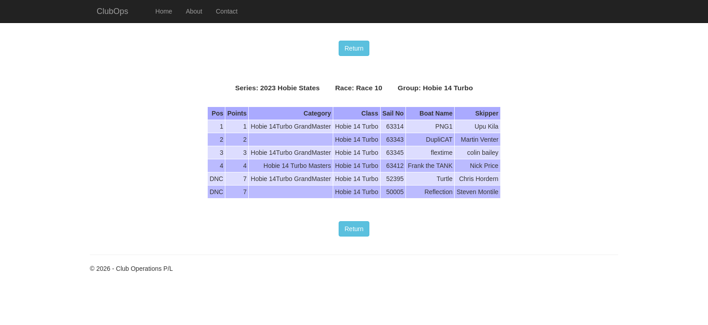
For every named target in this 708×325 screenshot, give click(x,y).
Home (163, 11)
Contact (227, 11)
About (194, 11)
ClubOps (112, 11)
